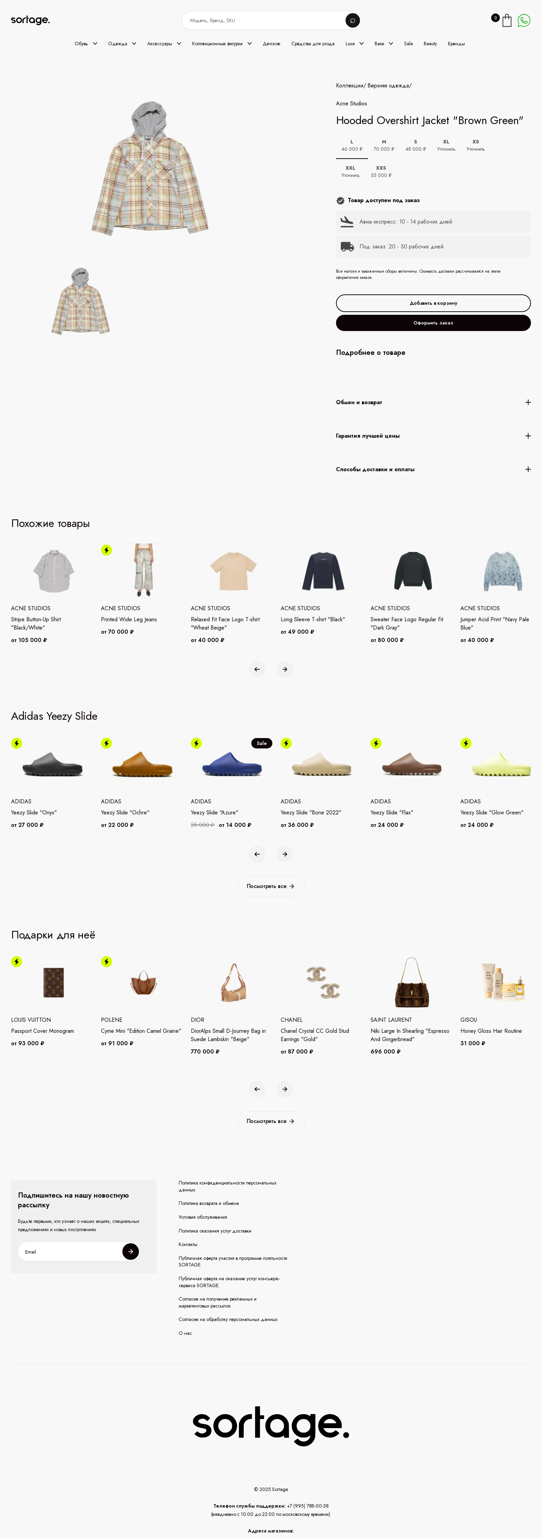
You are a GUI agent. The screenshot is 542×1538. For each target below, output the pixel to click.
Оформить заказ (433, 322)
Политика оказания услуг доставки (215, 1231)
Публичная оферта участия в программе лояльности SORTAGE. (233, 1261)
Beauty (430, 43)
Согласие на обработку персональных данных (228, 1319)
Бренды (456, 43)
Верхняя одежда (388, 85)
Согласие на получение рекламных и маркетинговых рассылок (217, 1302)
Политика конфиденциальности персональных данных (228, 1186)
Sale (408, 43)
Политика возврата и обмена (209, 1203)
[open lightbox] (79, 302)
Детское (271, 43)
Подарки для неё (53, 935)
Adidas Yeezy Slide (54, 716)
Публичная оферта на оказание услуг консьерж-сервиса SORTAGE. (229, 1282)
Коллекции (349, 85)
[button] (86, 43)
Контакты (188, 1244)
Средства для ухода (313, 43)
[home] (35, 21)
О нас (185, 1333)
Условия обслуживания (203, 1217)
